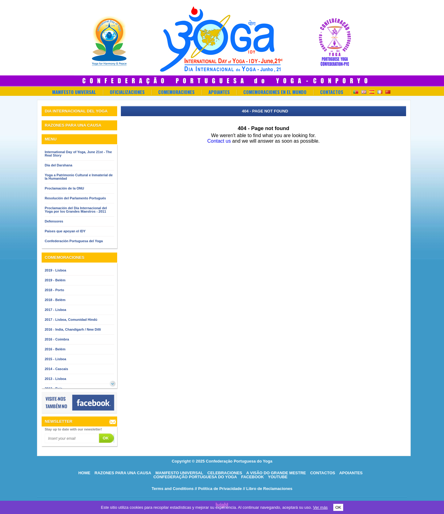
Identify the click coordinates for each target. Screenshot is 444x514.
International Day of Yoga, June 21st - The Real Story (78, 153)
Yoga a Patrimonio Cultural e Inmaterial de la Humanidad (79, 176)
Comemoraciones (176, 91)
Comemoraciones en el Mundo (274, 91)
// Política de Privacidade (218, 488)
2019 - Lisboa (55, 270)
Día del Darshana (58, 165)
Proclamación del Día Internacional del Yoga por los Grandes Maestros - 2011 (76, 209)
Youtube (278, 477)
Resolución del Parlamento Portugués (75, 198)
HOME (84, 473)
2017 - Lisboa (55, 310)
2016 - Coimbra (57, 339)
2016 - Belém (55, 349)
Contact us (219, 141)
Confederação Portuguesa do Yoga (195, 477)
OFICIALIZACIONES (127, 91)
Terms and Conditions (173, 488)
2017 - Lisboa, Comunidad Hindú (71, 319)
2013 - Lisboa (55, 379)
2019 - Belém (55, 280)
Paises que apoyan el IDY (65, 231)
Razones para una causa (123, 473)
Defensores (54, 221)
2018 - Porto (54, 290)
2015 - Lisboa (55, 359)
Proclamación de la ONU (64, 188)
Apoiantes (219, 91)
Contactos (331, 91)
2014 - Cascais (56, 369)
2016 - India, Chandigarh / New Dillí (73, 329)
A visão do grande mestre (276, 473)
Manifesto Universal (74, 91)
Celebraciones (225, 473)
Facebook (252, 477)
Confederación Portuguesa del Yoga (74, 241)
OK (338, 507)
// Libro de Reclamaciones (267, 488)
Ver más (320, 507)
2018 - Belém (55, 300)
